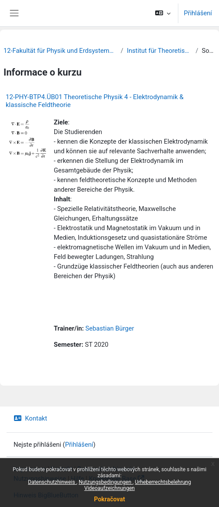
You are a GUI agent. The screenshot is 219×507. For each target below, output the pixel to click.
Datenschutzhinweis (52, 482)
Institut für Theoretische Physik (159, 51)
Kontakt (30, 418)
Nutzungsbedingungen (105, 482)
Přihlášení (198, 13)
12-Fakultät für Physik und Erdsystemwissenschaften (60, 51)
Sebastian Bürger (109, 328)
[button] (162, 13)
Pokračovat (109, 499)
